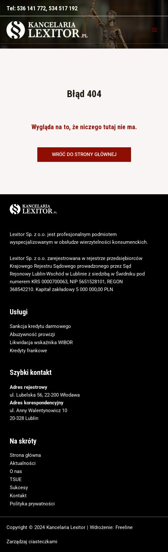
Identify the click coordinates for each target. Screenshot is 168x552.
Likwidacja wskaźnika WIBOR (41, 342)
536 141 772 (31, 8)
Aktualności (23, 463)
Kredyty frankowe (28, 351)
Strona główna (25, 455)
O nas (16, 471)
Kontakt (18, 496)
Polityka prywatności (32, 504)
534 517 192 (63, 8)
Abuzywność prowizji (32, 334)
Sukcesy (19, 487)
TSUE (16, 479)
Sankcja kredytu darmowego (40, 326)
